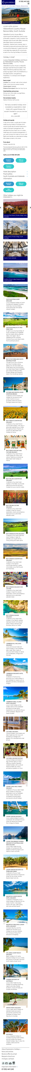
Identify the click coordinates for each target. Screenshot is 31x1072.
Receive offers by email (9, 1054)
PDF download (8, 190)
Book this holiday (8, 160)
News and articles (7, 1051)
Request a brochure (8, 1056)
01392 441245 (24, 1)
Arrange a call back (8, 166)
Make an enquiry (21, 160)
